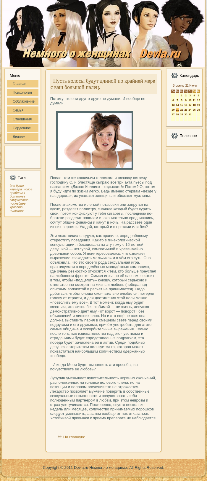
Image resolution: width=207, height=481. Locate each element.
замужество (19, 200)
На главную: (74, 437)
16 (185, 104)
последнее (17, 203)
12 (198, 100)
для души (17, 185)
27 (173, 114)
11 (194, 100)
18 (194, 104)
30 (185, 114)
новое (28, 189)
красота (16, 207)
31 (189, 114)
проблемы (17, 193)
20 (173, 109)
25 (194, 109)
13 (173, 104)
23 (185, 109)
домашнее (17, 196)
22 (181, 109)
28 (177, 114)
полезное (17, 210)
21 (177, 109)
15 (181, 104)
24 (189, 109)
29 (181, 114)
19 (198, 104)
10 (189, 100)
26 (198, 109)
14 (177, 104)
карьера (16, 189)
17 (189, 104)
